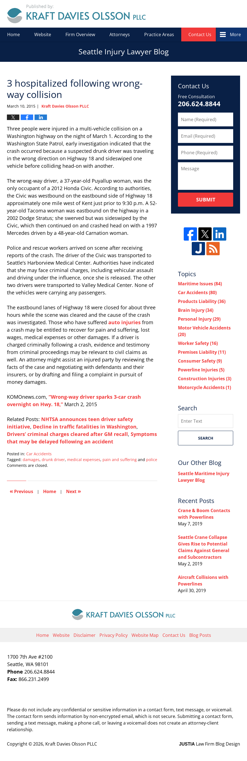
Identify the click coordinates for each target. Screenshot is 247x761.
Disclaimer (84, 635)
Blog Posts (200, 635)
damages (31, 459)
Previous (21, 491)
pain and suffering (120, 459)
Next (73, 491)
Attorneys (119, 34)
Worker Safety (198, 343)
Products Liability (201, 301)
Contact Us (199, 34)
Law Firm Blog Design (209, 744)
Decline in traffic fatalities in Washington (84, 426)
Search (205, 438)
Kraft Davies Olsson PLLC (71, 744)
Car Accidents (39, 453)
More (235, 34)
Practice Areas (159, 34)
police (151, 459)
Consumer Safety (200, 361)
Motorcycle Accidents (204, 387)
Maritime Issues (200, 284)
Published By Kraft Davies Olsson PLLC (202, 14)
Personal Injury (199, 319)
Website (42, 34)
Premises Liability (202, 352)
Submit (205, 199)
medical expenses (83, 459)
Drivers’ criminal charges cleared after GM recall (67, 434)
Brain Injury (195, 310)
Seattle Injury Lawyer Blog (76, 13)
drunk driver (53, 459)
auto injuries (124, 322)
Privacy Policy (113, 635)
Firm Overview (80, 34)
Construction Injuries (204, 379)
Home (13, 34)
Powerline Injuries (201, 370)
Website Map (145, 635)
